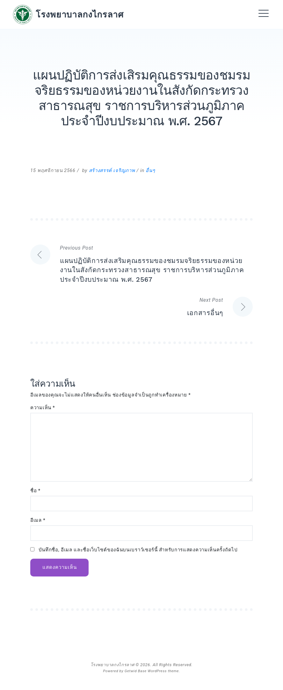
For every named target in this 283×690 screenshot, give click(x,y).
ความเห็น (42, 407)
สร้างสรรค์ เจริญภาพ (112, 170)
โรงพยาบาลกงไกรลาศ (80, 14)
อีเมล (37, 520)
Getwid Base (136, 671)
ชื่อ (35, 490)
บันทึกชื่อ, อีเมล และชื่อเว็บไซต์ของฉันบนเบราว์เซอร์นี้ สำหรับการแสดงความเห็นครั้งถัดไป (138, 550)
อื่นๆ (150, 170)
